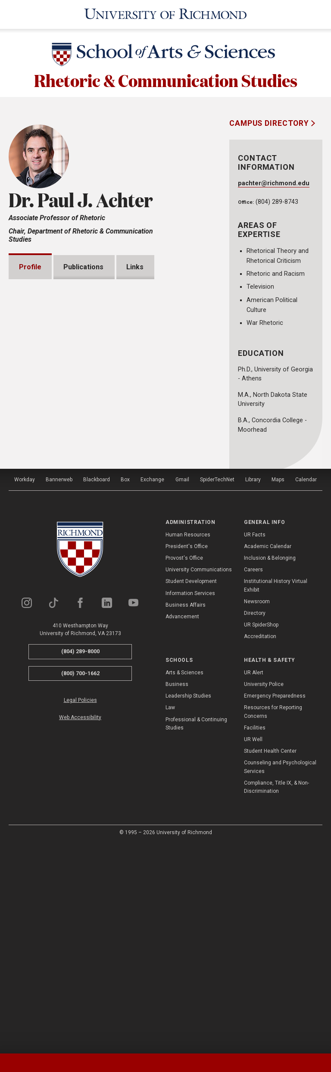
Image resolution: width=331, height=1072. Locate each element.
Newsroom (257, 810)
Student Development (191, 789)
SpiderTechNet (217, 688)
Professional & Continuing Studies (196, 931)
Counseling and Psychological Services (280, 975)
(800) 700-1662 (80, 881)
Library (253, 688)
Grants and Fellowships (67, 560)
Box (125, 688)
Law (170, 916)
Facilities (254, 936)
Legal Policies (80, 908)
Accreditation (260, 844)
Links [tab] (135, 266)
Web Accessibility (80, 925)
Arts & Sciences (184, 881)
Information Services (190, 801)
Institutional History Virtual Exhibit (275, 793)
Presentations (52, 584)
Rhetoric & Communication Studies (165, 78)
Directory (254, 821)
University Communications (199, 778)
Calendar (306, 688)
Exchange (152, 688)
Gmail (182, 688)
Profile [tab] (30, 266)
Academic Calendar (267, 754)
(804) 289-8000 (80, 859)
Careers (253, 778)
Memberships (51, 609)
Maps (278, 688)
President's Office (187, 754)
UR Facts (254, 742)
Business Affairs (186, 813)
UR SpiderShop (261, 833)
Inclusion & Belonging (270, 766)
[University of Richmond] (165, 14)
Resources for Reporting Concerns (273, 920)
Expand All (172, 540)
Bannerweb (59, 688)
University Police (264, 892)
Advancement (182, 825)
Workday (24, 688)
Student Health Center (270, 959)
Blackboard (96, 688)
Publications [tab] (84, 266)
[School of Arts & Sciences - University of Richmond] (165, 54)
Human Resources (188, 742)
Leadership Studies (188, 904)
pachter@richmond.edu (273, 182)
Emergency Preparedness (275, 904)
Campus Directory (270, 122)
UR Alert (253, 881)
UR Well (253, 947)
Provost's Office (184, 766)
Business (177, 892)
